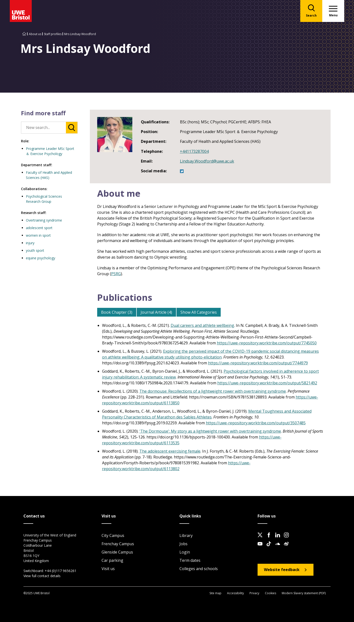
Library (186, 535)
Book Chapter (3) (116, 312)
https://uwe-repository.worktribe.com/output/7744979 (258, 363)
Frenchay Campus (118, 543)
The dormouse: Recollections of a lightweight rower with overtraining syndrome (212, 391)
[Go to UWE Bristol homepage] (24, 34)
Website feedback (282, 569)
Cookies (270, 593)
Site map (215, 593)
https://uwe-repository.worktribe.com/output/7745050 (267, 343)
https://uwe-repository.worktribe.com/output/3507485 (256, 423)
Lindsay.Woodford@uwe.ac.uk (207, 161)
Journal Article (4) (156, 312)
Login (184, 552)
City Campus (113, 535)
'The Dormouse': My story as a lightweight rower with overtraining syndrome (210, 431)
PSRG (116, 273)
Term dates (189, 560)
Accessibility (235, 593)
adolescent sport (39, 227)
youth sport (35, 250)
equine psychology (40, 258)
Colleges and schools (198, 568)
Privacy (254, 593)
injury (30, 243)
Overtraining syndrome (44, 220)
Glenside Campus (117, 552)
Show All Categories (198, 312)
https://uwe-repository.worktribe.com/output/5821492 (267, 383)
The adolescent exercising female (169, 451)
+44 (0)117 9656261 (60, 570)
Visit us (108, 568)
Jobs (183, 543)
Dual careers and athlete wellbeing (202, 325)
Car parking (112, 560)
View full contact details (42, 575)
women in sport (38, 235)
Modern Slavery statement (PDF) (304, 593)
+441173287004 (194, 151)
